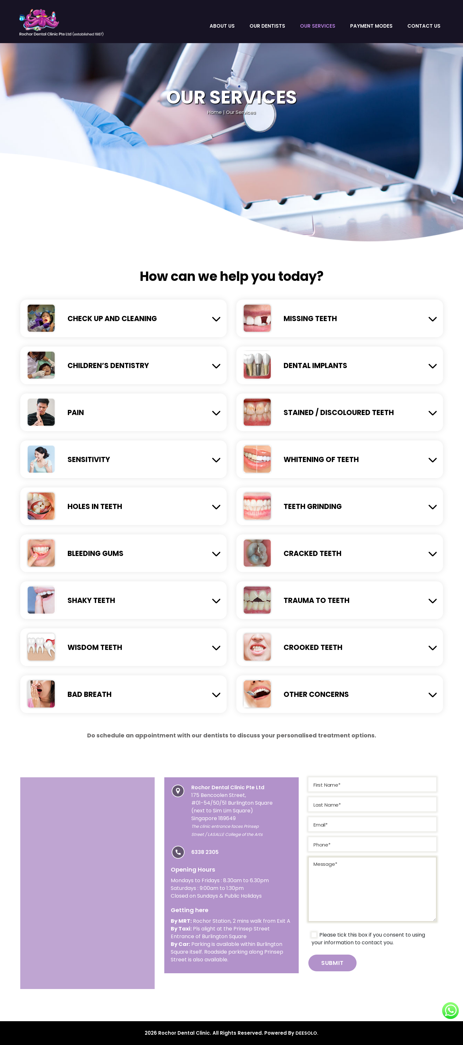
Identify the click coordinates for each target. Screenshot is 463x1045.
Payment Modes (371, 26)
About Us (222, 26)
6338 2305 (205, 852)
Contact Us (423, 26)
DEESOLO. (307, 1033)
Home (214, 112)
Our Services (317, 26)
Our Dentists (267, 26)
